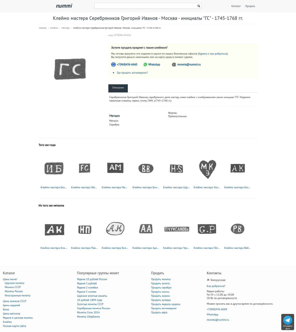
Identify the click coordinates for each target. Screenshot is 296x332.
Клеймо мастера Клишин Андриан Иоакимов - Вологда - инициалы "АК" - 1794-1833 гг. (54, 248)
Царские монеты (14, 283)
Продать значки (160, 295)
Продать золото (160, 283)
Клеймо (54, 27)
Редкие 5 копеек (86, 291)
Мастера (66, 27)
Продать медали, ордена (165, 304)
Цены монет (10, 279)
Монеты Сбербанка (88, 316)
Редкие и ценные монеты (18, 317)
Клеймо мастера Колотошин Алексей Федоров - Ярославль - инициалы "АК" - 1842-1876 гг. (115, 248)
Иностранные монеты (17, 295)
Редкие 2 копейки (87, 287)
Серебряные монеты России (93, 308)
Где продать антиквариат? (132, 72)
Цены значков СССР (14, 301)
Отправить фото (287, 327)
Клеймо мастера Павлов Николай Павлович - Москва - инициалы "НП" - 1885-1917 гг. (84, 248)
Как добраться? (216, 286)
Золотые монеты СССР (90, 304)
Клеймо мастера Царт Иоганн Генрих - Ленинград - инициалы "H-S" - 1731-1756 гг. (176, 187)
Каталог (236, 6)
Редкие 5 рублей (87, 283)
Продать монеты (161, 279)
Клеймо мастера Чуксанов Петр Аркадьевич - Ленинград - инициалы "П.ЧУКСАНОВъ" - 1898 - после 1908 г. (176, 248)
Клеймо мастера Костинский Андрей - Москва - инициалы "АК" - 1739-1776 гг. (237, 187)
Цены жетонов (11, 313)
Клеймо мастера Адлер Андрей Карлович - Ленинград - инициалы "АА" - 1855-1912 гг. (146, 248)
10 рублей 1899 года (89, 300)
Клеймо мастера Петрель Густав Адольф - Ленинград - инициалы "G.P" (207, 248)
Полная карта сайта (14, 326)
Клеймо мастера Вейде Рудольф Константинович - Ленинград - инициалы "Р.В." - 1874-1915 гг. (237, 248)
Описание (118, 87)
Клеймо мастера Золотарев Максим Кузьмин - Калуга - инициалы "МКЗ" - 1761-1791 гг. (207, 187)
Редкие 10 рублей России (92, 279)
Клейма (7, 322)
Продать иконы (160, 291)
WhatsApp (154, 64)
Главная (42, 27)
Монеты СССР (13, 287)
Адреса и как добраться (213, 53)
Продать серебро (161, 287)
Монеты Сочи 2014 (88, 312)
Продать (250, 6)
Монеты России (14, 291)
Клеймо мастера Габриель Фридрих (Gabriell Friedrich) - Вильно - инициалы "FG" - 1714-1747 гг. (84, 187)
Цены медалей (11, 305)
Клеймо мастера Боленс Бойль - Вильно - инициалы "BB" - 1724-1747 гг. (146, 187)
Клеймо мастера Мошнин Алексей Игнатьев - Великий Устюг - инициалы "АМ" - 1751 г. (115, 187)
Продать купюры (161, 300)
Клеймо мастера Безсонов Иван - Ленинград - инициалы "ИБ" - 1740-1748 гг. (54, 187)
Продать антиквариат (164, 308)
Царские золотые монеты (92, 295)
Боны (6, 309)
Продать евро (159, 312)
